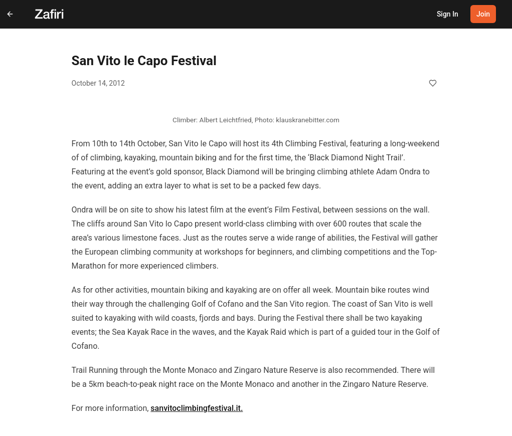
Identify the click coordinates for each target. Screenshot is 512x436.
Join (483, 14)
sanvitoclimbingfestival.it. (196, 408)
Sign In (447, 14)
